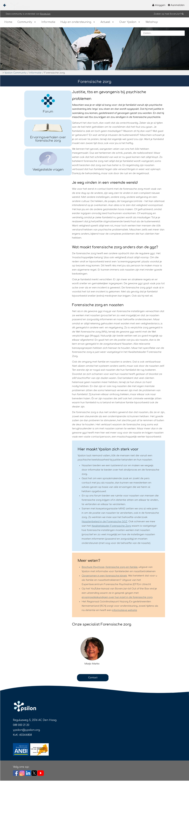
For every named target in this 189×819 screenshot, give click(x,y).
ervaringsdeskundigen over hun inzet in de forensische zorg (117, 597)
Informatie (35, 72)
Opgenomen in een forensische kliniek (104, 575)
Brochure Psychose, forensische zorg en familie (110, 567)
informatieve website (124, 610)
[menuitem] (159, 5)
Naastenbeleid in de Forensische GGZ (104, 521)
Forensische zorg (54, 72)
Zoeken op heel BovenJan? (167, 14)
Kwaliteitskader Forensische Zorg (111, 526)
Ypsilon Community (15, 72)
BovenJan (45, 14)
